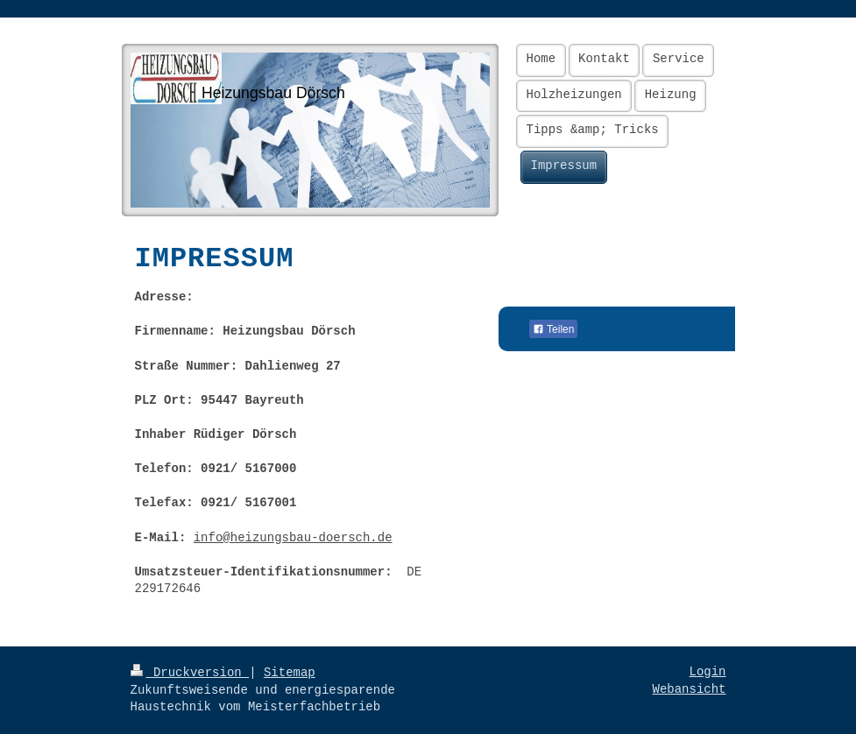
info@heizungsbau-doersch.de (293, 538)
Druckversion (190, 673)
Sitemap (289, 673)
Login (707, 672)
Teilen (553, 329)
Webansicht (688, 689)
